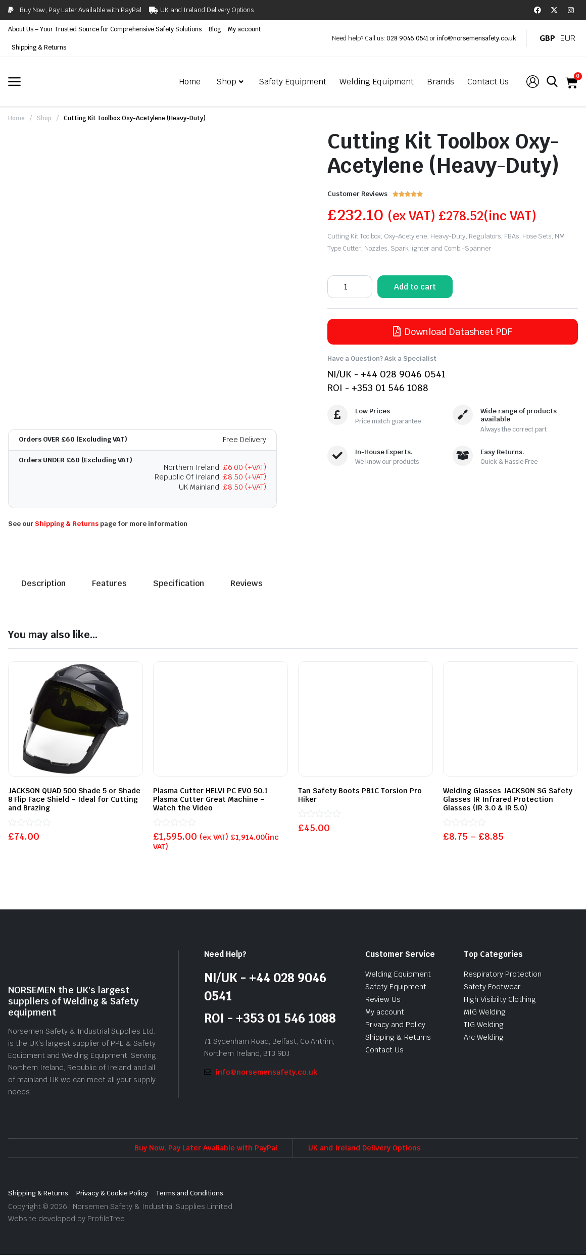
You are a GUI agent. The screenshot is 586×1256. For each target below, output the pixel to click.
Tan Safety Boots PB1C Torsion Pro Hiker (360, 795)
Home (16, 118)
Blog (215, 29)
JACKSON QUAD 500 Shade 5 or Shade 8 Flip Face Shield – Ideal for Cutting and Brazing (74, 799)
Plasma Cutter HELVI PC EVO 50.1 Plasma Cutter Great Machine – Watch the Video (210, 799)
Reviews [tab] (246, 583)
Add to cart (415, 287)
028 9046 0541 (407, 38)
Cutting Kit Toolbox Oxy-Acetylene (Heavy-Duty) (135, 118)
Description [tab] (43, 583)
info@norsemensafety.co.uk (476, 38)
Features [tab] (109, 583)
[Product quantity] (349, 286)
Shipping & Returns (39, 47)
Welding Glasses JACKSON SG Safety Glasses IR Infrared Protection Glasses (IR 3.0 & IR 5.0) (507, 799)
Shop (44, 118)
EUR (567, 38)
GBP (547, 38)
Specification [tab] (178, 583)
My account (244, 29)
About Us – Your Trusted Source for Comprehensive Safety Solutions (105, 29)
